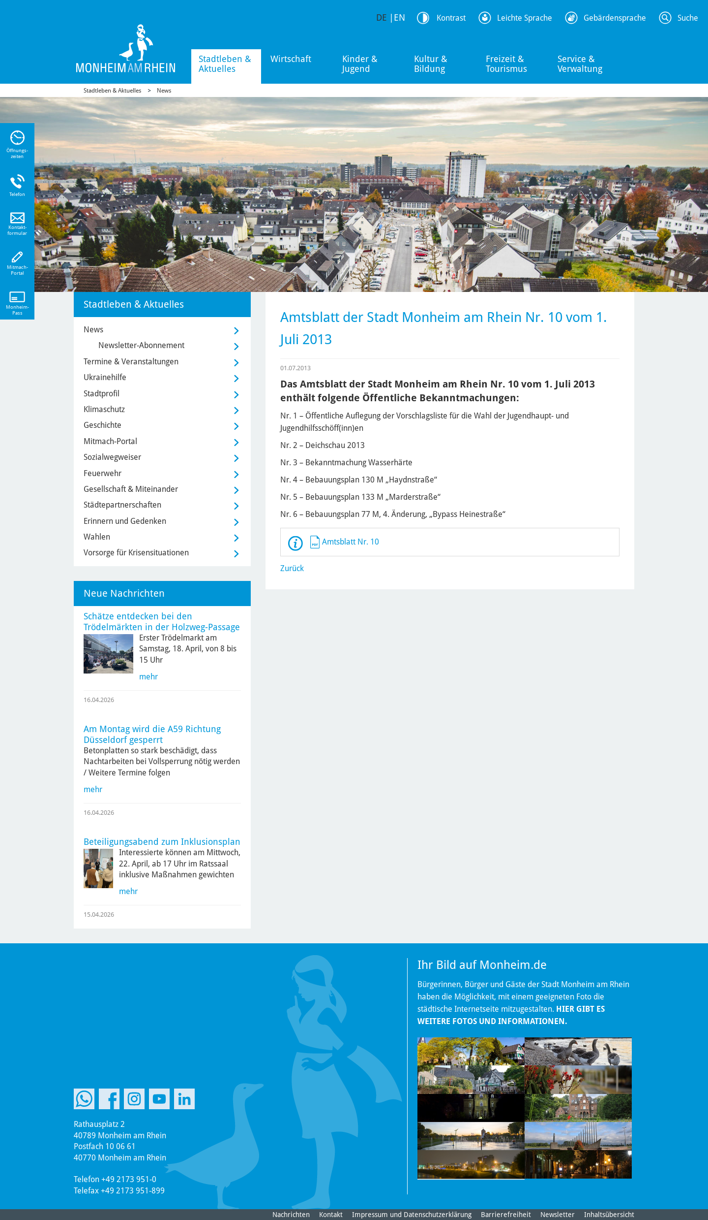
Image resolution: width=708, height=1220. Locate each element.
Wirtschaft (290, 59)
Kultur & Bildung (430, 64)
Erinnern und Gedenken (125, 521)
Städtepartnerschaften (122, 505)
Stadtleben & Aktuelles (225, 64)
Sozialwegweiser (112, 457)
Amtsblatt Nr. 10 (350, 541)
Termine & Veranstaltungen (131, 361)
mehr (148, 676)
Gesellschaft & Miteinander (131, 489)
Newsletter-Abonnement (141, 345)
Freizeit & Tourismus (506, 64)
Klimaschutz (104, 409)
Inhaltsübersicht (609, 1215)
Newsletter (557, 1215)
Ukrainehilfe (105, 377)
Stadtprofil (101, 393)
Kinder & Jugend (360, 64)
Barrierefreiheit (506, 1215)
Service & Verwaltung (580, 64)
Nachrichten (291, 1215)
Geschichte (102, 425)
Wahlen (97, 537)
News (164, 90)
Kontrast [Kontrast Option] (451, 18)
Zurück (292, 568)
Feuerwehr (102, 473)
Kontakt (331, 1215)
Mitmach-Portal (110, 441)
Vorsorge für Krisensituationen (136, 552)
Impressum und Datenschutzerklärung (412, 1215)
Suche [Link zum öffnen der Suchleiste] (688, 18)
